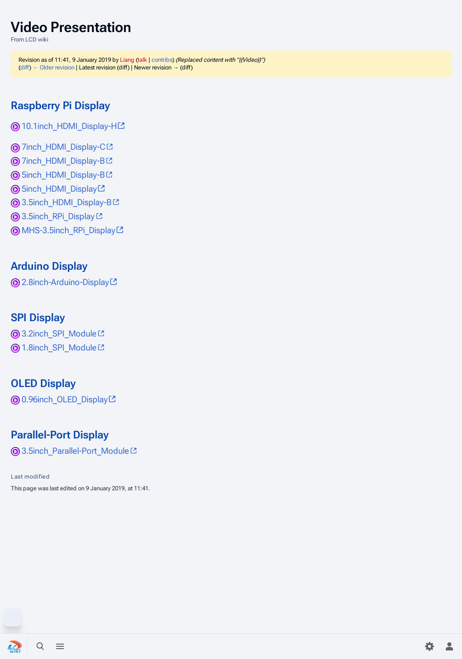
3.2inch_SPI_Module (59, 333)
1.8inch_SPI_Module (59, 347)
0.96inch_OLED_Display (65, 399)
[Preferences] (429, 646)
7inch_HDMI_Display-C (63, 147)
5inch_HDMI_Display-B (63, 175)
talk (142, 59)
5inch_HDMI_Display (59, 189)
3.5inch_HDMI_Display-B (66, 202)
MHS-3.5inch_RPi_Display (69, 230)
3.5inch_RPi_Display (58, 216)
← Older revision (53, 67)
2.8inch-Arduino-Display (65, 282)
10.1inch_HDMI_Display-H (69, 126)
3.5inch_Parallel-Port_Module (75, 451)
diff (24, 67)
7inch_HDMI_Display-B (63, 161)
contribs (162, 59)
